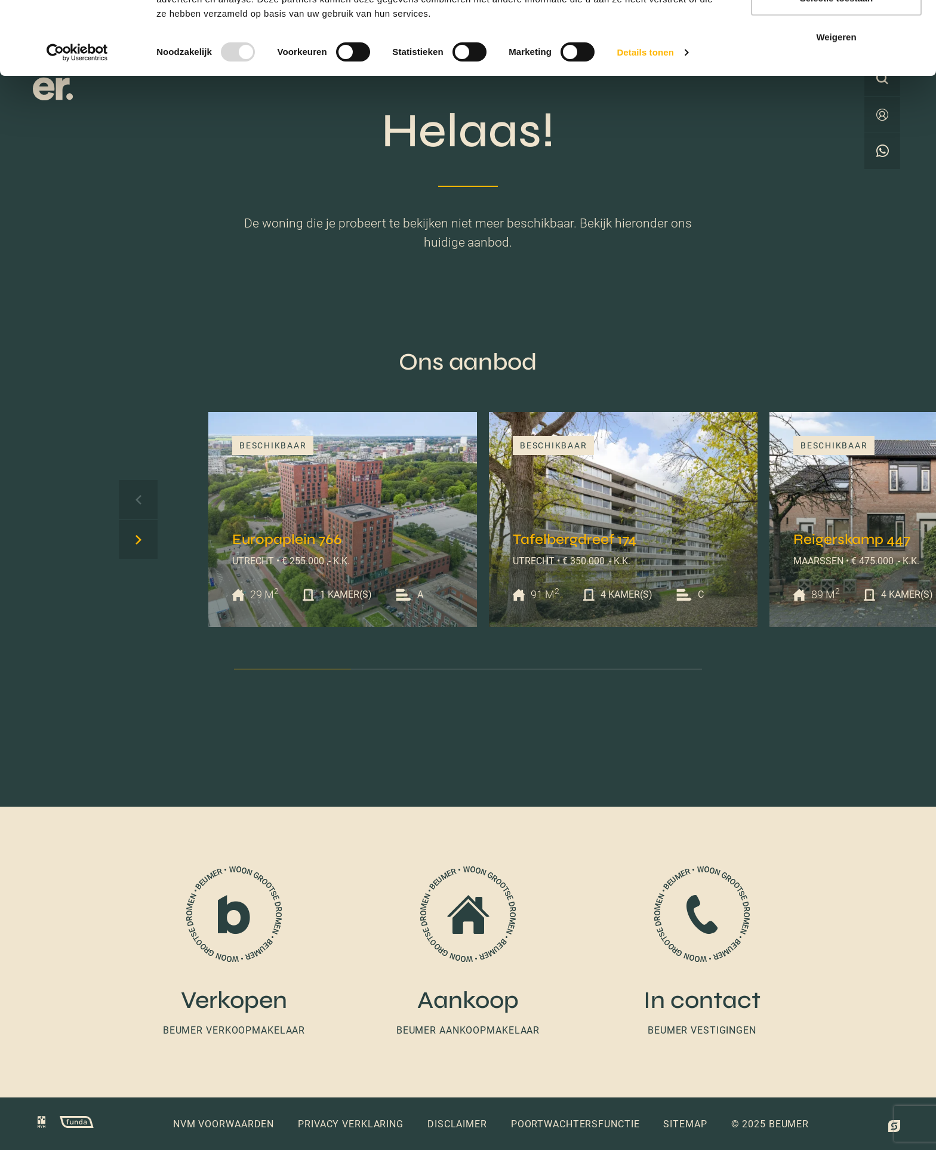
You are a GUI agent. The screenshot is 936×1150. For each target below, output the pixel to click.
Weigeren (836, 109)
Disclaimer (457, 1124)
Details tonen (645, 125)
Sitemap (685, 1124)
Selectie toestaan (836, 71)
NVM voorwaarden (223, 1124)
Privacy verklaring (351, 1124)
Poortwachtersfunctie (575, 1124)
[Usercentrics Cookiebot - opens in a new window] (77, 125)
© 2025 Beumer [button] (770, 1124)
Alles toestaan (836, 31)
